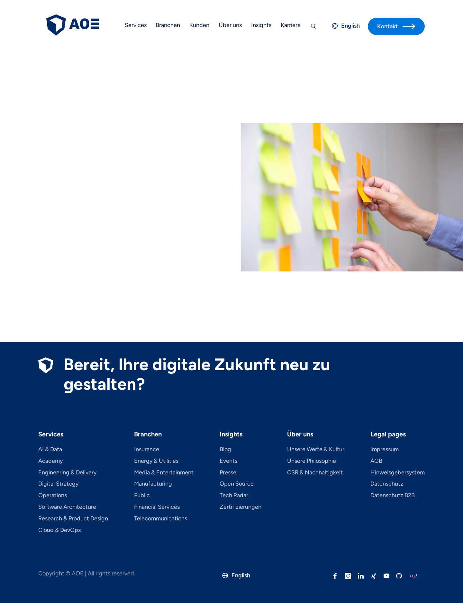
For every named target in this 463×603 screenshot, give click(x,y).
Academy (50, 461)
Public (142, 495)
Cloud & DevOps (59, 530)
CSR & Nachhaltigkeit (315, 473)
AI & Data (50, 449)
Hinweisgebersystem (397, 473)
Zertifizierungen (240, 507)
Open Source (237, 484)
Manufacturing (153, 484)
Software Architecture (67, 507)
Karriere (291, 25)
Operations (52, 495)
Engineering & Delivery (67, 473)
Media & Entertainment (164, 473)
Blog (225, 449)
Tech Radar (234, 495)
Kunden (199, 25)
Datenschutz (386, 484)
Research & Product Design (73, 519)
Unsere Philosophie (311, 461)
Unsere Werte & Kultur (315, 449)
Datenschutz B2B (392, 495)
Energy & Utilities (156, 461)
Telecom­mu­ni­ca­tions (160, 519)
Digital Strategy (58, 484)
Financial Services (157, 507)
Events (228, 461)
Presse (228, 473)
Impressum (384, 449)
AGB (376, 461)
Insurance (146, 449)
